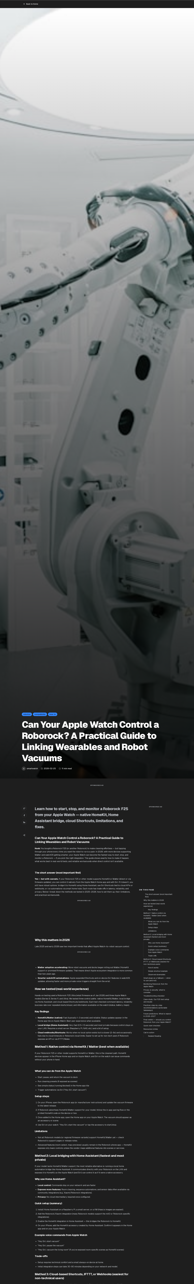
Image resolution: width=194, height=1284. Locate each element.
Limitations (152, 931)
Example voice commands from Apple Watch (158, 951)
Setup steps (153, 927)
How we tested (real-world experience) (154, 905)
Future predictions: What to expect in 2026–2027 (157, 1015)
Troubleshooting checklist (154, 996)
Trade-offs (152, 956)
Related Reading (154, 1036)
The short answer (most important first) (158, 895)
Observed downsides (156, 974)
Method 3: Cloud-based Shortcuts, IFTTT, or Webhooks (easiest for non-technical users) (157, 961)
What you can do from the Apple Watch (158, 922)
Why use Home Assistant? (158, 943)
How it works (153, 968)
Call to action (149, 1032)
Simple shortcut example (158, 971)
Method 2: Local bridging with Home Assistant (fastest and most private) (158, 936)
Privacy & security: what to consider (154, 991)
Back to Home (30, 4)
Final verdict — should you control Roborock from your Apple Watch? (157, 1021)
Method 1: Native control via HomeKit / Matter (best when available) (155, 915)
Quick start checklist (152, 1025)
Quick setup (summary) (157, 946)
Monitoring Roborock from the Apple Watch (156, 985)
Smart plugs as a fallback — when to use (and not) (157, 979)
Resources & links (151, 1029)
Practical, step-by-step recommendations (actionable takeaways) (155, 1007)
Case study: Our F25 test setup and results (156, 1000)
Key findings (153, 910)
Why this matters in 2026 (154, 900)
